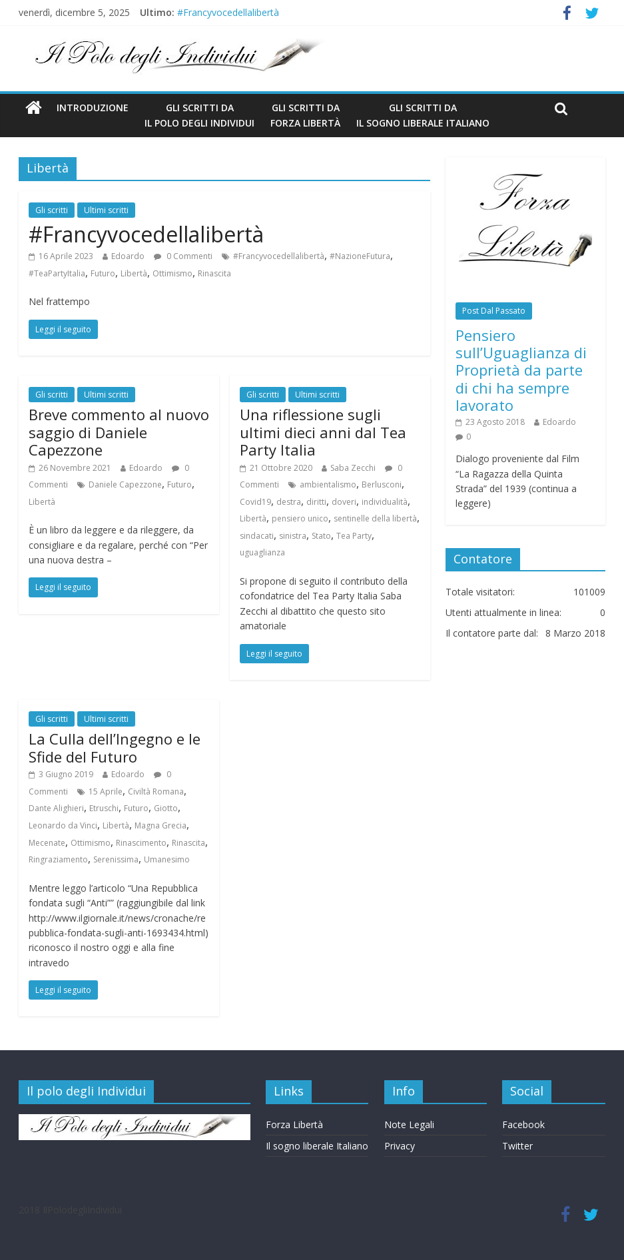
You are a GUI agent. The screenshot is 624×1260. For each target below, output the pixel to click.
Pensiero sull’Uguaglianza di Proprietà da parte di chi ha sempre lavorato (521, 370)
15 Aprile (106, 791)
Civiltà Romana (156, 791)
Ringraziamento (58, 859)
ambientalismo (328, 484)
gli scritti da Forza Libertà (305, 115)
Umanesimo (167, 859)
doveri (344, 501)
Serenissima (116, 859)
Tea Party (354, 535)
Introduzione (93, 107)
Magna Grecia (160, 825)
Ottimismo (172, 273)
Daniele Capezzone (125, 484)
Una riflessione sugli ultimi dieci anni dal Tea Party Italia (323, 432)
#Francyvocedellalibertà (228, 12)
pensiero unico (300, 518)
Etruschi (104, 808)
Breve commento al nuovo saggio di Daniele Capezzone (119, 432)
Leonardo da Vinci (63, 825)
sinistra (292, 535)
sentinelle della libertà (375, 518)
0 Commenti (183, 256)
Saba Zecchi (353, 467)
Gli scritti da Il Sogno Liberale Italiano (422, 115)
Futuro (103, 273)
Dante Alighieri (56, 808)
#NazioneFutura (360, 256)
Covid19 (255, 501)
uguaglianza (262, 552)
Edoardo (128, 256)
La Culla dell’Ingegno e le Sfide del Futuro (114, 747)
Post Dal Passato (493, 310)
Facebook (523, 1124)
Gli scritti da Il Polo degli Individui (199, 115)
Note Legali (409, 1124)
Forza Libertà (294, 1124)
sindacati (257, 535)
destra (288, 501)
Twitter (517, 1145)
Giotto (166, 808)
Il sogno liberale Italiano (317, 1145)
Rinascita (214, 273)
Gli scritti (51, 210)
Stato (321, 535)
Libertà (134, 273)
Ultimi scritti (106, 210)
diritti (316, 501)
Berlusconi (382, 484)
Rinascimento (141, 842)
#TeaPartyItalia (57, 273)
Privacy (399, 1145)
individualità (385, 501)
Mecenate (47, 842)
